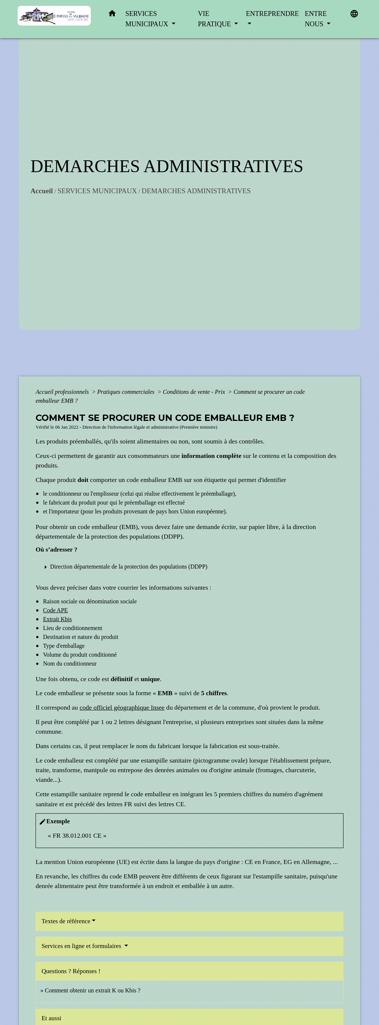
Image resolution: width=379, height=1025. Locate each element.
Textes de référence (65, 921)
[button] (112, 15)
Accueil (41, 191)
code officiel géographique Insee (122, 707)
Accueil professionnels (63, 392)
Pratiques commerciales (126, 392)
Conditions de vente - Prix (195, 392)
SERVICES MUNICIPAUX (97, 191)
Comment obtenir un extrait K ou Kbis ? (92, 990)
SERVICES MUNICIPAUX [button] (147, 19)
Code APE (55, 610)
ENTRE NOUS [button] (316, 19)
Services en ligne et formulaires (82, 945)
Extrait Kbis (57, 619)
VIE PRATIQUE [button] (215, 19)
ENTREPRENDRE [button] (272, 13)
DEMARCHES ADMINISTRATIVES (196, 191)
